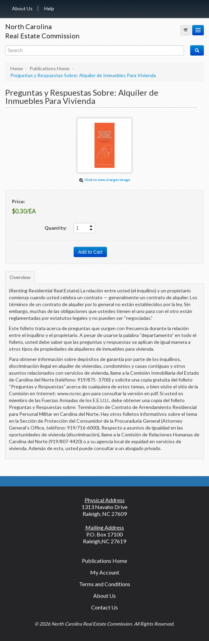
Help (49, 8)
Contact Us (104, 607)
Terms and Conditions (104, 584)
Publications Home (104, 560)
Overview (20, 277)
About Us (22, 8)
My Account (104, 572)
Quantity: (56, 228)
